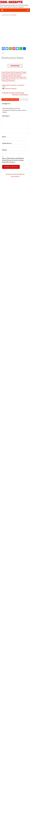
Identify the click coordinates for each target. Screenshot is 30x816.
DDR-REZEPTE (11, 2)
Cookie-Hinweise (15, 176)
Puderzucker (5, 77)
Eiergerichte (7, 85)
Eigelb (24, 72)
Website (4, 150)
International (20, 85)
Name (4, 137)
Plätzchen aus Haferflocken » (20, 95)
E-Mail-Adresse (7, 143)
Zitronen (4, 80)
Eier (13, 72)
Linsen (9, 75)
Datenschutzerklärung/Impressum (15, 174)
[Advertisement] (15, 31)
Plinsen (14, 75)
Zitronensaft (11, 80)
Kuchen (4, 75)
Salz (16, 77)
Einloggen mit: (6, 103)
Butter (8, 72)
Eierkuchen (18, 72)
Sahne (11, 77)
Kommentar (6, 116)
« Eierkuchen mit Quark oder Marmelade (13, 93)
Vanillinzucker (22, 77)
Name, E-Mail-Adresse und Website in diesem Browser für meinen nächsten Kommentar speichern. (13, 160)
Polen (19, 75)
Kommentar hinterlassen (10, 88)
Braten (4, 72)
